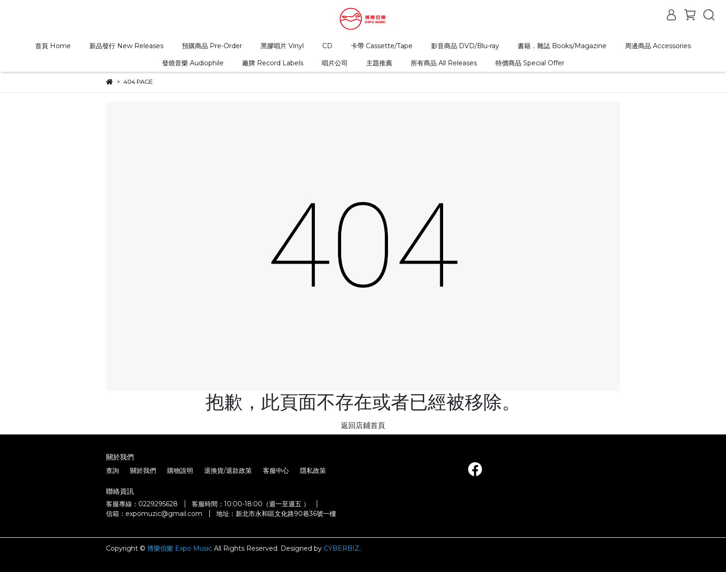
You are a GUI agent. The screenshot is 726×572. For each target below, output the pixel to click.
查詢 (112, 470)
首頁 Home (53, 46)
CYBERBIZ (341, 548)
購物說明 (180, 470)
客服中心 (276, 470)
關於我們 (143, 470)
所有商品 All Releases (444, 63)
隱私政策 (313, 470)
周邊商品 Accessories (658, 46)
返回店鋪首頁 (363, 425)
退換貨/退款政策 (228, 470)
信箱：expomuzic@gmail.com (154, 513)
